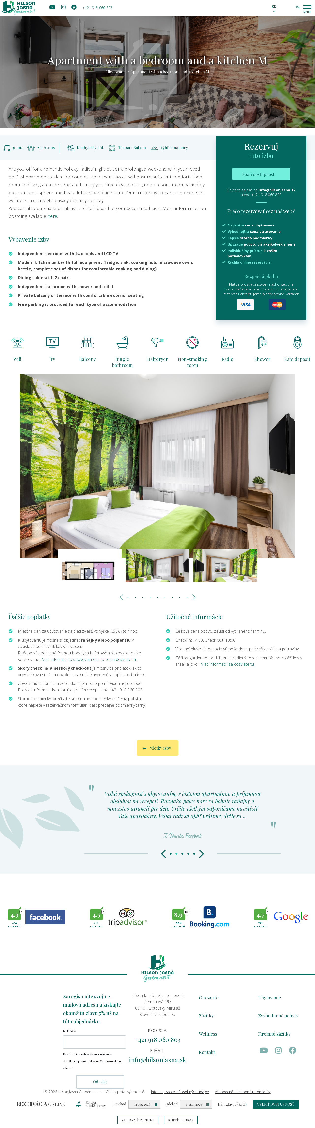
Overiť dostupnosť (275, 1104)
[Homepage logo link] (18, 8)
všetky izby (157, 752)
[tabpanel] (157, 64)
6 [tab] (164, 597)
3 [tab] (142, 597)
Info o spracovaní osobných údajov (180, 1091)
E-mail (69, 1030)
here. (52, 216)
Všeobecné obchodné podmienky (243, 1091)
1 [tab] (128, 597)
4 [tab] (150, 597)
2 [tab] (135, 597)
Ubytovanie (116, 71)
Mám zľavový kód (232, 1104)
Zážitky (206, 1016)
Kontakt (207, 1052)
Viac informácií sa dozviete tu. (228, 664)
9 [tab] (187, 597)
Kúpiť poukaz (181, 1120)
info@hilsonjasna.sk (277, 190)
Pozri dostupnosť (258, 174)
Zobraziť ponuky (138, 1120)
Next (193, 596)
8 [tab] (179, 597)
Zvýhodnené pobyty (278, 1016)
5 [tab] (157, 597)
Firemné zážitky (274, 1034)
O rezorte (209, 997)
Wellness (208, 1034)
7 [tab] (172, 597)
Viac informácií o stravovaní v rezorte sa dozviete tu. (89, 659)
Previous (121, 596)
